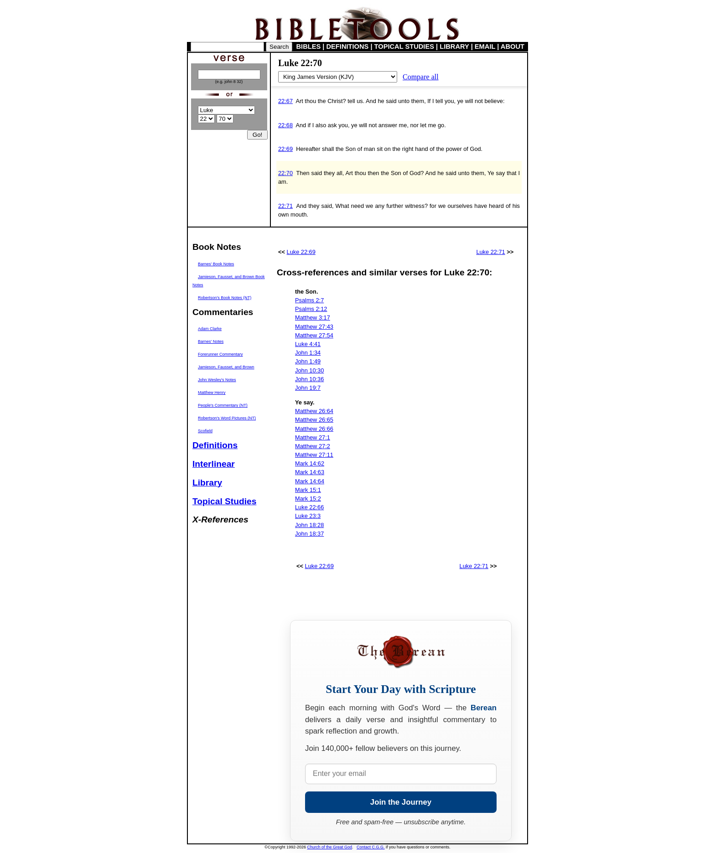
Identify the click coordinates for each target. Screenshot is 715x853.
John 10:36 (309, 379)
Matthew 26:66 (314, 428)
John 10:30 (309, 370)
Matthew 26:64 (314, 411)
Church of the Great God (329, 847)
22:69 (285, 148)
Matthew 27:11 (314, 454)
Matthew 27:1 (312, 437)
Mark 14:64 (309, 481)
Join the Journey (400, 802)
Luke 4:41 (308, 344)
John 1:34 (308, 352)
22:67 (285, 101)
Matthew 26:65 (314, 419)
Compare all (421, 77)
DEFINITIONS (347, 46)
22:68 (285, 125)
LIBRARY (454, 46)
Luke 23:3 (308, 515)
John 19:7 (308, 387)
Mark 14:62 (309, 463)
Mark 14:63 (309, 472)
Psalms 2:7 (309, 300)
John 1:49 (308, 361)
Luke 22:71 (490, 251)
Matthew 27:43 (314, 326)
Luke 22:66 (309, 507)
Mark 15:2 (308, 498)
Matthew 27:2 (312, 446)
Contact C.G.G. (371, 847)
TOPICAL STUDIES (404, 46)
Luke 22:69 (301, 251)
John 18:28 (309, 525)
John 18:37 (309, 533)
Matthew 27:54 (314, 335)
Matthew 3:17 (312, 317)
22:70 (285, 173)
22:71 (285, 205)
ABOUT (512, 46)
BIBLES (308, 46)
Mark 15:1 (308, 489)
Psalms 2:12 (311, 308)
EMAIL (485, 46)
